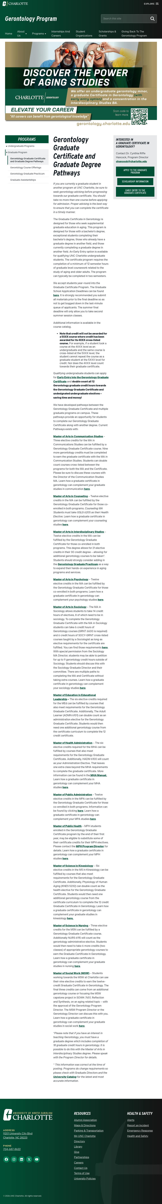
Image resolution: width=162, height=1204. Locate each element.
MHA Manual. (98, 775)
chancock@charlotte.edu (131, 161)
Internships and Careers (60, 33)
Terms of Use (82, 1173)
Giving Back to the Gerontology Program (134, 33)
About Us (21, 33)
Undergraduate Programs (21, 146)
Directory (79, 1141)
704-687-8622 (12, 1149)
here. (70, 918)
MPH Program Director (90, 846)
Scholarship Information (135, 181)
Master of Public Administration (72, 794)
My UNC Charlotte (85, 1136)
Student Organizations (84, 33)
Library (78, 1146)
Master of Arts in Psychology (70, 579)
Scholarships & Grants (107, 33)
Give (76, 1152)
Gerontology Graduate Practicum (27, 173)
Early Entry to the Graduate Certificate (135, 191)
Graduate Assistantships (23, 180)
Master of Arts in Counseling (70, 496)
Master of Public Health (67, 826)
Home (8, 33)
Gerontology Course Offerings (25, 167)
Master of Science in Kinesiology (73, 865)
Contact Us (80, 1168)
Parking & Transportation (88, 1130)
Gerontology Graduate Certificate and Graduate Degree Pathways (27, 160)
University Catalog (64, 1076)
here (56, 295)
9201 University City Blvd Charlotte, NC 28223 (17, 1135)
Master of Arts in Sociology (69, 606)
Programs (38, 33)
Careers (78, 1162)
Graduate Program (17, 152)
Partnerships (81, 1157)
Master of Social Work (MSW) (71, 973)
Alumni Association (85, 1120)
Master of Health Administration (72, 742)
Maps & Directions (85, 1125)
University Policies (85, 1178)
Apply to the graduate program (135, 171)
